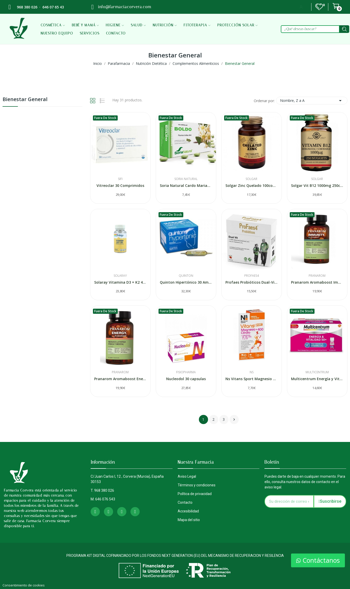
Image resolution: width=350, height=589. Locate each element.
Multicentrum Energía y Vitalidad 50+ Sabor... (317, 378)
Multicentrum (317, 372)
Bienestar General (25, 100)
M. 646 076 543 (103, 499)
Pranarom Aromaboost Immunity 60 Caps (317, 282)
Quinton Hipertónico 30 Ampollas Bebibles (186, 282)
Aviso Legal (187, 476)
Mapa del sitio (189, 520)
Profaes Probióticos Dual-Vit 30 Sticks (251, 282)
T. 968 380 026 (102, 490)
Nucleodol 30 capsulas (186, 378)
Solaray (120, 275)
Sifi (120, 179)
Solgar (251, 179)
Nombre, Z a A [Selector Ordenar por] (311, 101)
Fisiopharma (186, 372)
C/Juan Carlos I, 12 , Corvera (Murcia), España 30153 (127, 479)
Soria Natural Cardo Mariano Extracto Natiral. (186, 185)
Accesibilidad (188, 511)
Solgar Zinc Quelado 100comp (251, 185)
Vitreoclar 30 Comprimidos (120, 185)
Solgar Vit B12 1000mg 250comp (317, 185)
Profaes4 (251, 275)
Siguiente (234, 419)
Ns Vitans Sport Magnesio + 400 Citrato (251, 378)
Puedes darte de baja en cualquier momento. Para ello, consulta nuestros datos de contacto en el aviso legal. (304, 481)
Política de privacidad (195, 494)
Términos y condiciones (196, 485)
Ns (252, 372)
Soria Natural (186, 179)
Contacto (185, 502)
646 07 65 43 (53, 7)
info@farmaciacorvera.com (124, 7)
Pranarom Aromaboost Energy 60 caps (120, 378)
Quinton (186, 275)
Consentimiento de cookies (24, 585)
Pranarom (317, 275)
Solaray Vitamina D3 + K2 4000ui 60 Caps (120, 282)
